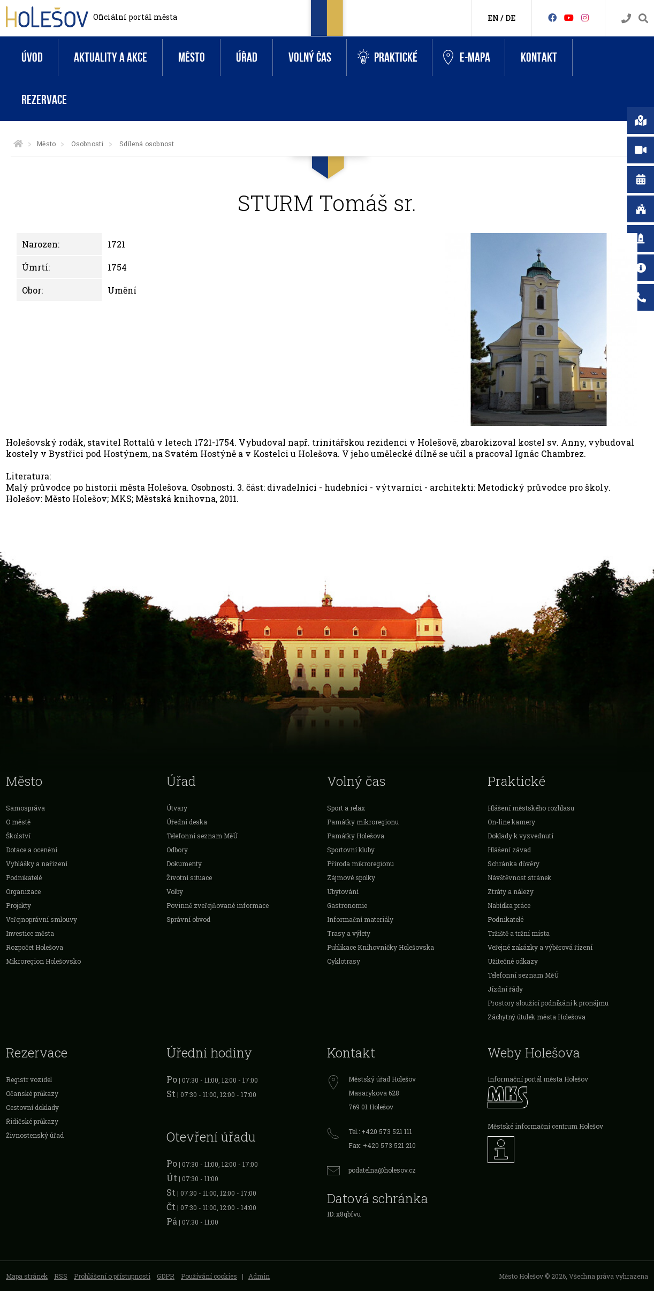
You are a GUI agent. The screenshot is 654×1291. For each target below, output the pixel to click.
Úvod (32, 57)
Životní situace (189, 877)
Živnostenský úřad (35, 1135)
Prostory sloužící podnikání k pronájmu (548, 1003)
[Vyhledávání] (643, 18)
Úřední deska (186, 821)
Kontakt (539, 57)
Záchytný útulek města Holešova (536, 1016)
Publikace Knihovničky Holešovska (380, 947)
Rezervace (44, 100)
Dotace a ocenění (31, 849)
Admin (259, 1276)
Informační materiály (360, 919)
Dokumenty (184, 863)
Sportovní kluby (351, 849)
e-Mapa (466, 58)
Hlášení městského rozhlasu (531, 808)
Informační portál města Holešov (538, 1079)
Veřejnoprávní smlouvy (41, 919)
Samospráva (25, 808)
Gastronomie (347, 905)
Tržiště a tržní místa (519, 933)
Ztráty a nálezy (511, 891)
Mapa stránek (27, 1276)
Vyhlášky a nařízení (36, 863)
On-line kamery (511, 821)
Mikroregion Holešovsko (43, 961)
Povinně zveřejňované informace (217, 905)
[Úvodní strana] (18, 143)
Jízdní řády (505, 989)
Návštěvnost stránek (519, 877)
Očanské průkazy (32, 1093)
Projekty (18, 905)
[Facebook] (552, 17)
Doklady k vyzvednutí (520, 835)
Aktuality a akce (110, 57)
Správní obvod (188, 919)
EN (493, 18)
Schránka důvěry (513, 863)
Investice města (30, 933)
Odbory (177, 849)
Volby (174, 891)
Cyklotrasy (343, 961)
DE (510, 18)
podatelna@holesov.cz (382, 1170)
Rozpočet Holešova (34, 947)
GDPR (165, 1276)
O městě (18, 821)
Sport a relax (346, 808)
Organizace (23, 891)
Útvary (176, 808)
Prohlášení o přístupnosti (112, 1276)
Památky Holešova (355, 835)
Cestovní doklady (32, 1107)
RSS (60, 1276)
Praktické (387, 57)
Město (191, 57)
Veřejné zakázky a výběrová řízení (540, 947)
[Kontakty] (626, 18)
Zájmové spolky (351, 877)
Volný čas (309, 57)
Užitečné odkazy (513, 961)
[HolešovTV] (568, 17)
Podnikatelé (24, 877)
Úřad (246, 57)
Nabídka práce (509, 905)
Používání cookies (209, 1276)
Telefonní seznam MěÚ (202, 835)
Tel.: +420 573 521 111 (380, 1131)
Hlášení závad (509, 849)
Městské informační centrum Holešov (545, 1126)
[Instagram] (585, 17)
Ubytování (343, 891)
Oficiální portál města (135, 17)
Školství (18, 835)
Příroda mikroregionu (360, 863)
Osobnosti (87, 143)
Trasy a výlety (348, 933)
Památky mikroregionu (363, 821)
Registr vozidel (29, 1079)
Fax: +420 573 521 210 (382, 1145)
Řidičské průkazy (32, 1121)
